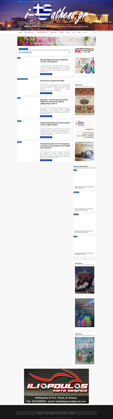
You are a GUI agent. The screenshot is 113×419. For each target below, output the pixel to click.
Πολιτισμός (54, 32)
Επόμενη (84, 258)
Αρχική (20, 32)
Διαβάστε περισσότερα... (46, 74)
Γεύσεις (69, 32)
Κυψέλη (75, 236)
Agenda (62, 32)
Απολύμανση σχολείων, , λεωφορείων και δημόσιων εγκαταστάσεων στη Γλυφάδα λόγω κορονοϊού (55, 146)
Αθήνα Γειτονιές (29, 32)
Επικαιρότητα (76, 192)
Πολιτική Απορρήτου (35, 1)
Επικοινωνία (51, 1)
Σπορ (75, 32)
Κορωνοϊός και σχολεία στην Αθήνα (52, 81)
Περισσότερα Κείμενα (84, 32)
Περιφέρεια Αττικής (42, 32)
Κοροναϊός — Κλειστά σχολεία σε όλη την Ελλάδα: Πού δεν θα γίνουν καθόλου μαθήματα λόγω (54, 101)
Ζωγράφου (76, 214)
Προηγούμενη (77, 258)
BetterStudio (70, 417)
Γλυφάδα (19, 142)
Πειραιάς (19, 121)
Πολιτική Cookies (44, 1)
